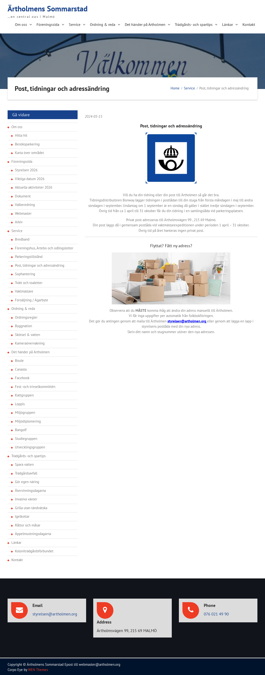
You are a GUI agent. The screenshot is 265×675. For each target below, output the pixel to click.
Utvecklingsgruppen (30, 446)
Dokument (23, 195)
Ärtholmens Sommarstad (48, 8)
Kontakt (248, 24)
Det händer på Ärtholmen (145, 24)
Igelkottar (22, 515)
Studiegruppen (26, 437)
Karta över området (29, 151)
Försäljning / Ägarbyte (31, 299)
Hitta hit (21, 134)
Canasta (21, 368)
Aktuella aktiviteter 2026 (33, 186)
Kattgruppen (24, 394)
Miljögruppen (25, 411)
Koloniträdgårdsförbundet (34, 550)
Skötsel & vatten (27, 333)
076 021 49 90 (216, 612)
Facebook (22, 376)
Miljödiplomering (28, 420)
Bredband (22, 238)
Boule (19, 359)
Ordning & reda (102, 24)
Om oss (21, 24)
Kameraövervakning (30, 342)
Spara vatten (24, 463)
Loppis (20, 402)
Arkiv (19, 221)
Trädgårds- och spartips (194, 24)
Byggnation (23, 324)
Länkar (227, 24)
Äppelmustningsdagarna (33, 532)
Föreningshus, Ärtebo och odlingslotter (44, 247)
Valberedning (25, 203)
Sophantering (25, 272)
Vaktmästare (24, 290)
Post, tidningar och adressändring (39, 264)
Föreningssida (48, 24)
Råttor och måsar (27, 524)
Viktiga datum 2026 (29, 177)
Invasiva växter (26, 498)
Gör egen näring (27, 480)
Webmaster (23, 212)
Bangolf (21, 428)
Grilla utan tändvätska (31, 506)
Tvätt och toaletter (28, 281)
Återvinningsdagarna (30, 489)
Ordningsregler (26, 316)
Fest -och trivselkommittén (35, 385)
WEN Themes (38, 668)
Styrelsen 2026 (26, 169)
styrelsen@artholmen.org (55, 612)
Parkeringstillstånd (28, 255)
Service (74, 24)
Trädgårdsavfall (26, 472)
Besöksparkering (27, 143)
